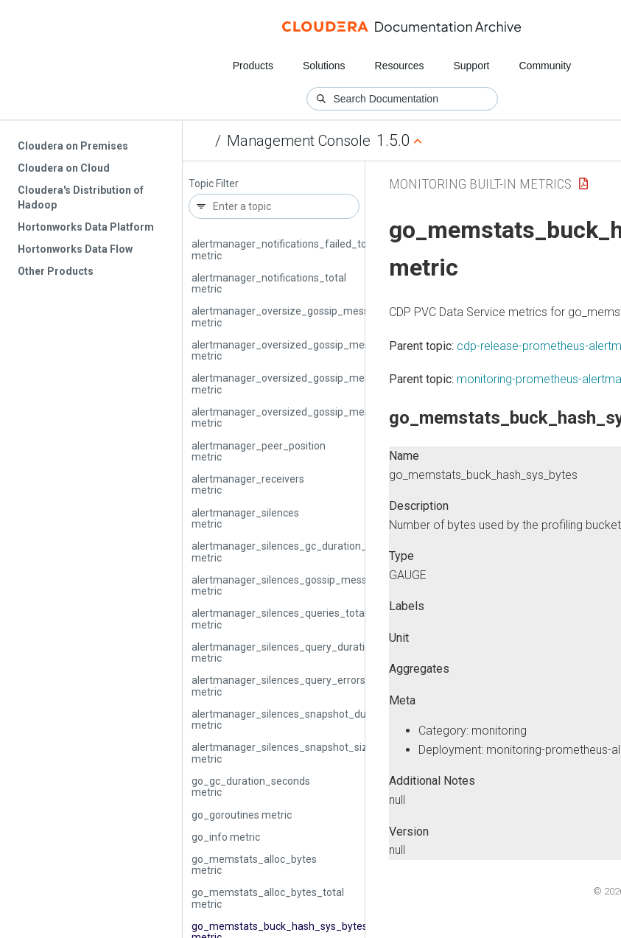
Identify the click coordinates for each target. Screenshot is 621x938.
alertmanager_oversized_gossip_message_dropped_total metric (328, 350)
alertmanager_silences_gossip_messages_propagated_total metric (334, 585)
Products (253, 65)
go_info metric (226, 837)
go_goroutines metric (242, 815)
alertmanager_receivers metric (248, 484)
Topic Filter (214, 183)
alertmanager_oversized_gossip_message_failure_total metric (324, 383)
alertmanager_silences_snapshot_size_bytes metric (298, 752)
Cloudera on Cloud (64, 168)
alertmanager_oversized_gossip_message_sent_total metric (319, 417)
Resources (399, 65)
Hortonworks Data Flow (75, 249)
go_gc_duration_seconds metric (251, 786)
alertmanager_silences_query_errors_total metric (292, 685)
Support (471, 65)
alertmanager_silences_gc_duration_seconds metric (299, 551)
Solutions (324, 65)
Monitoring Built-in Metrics (480, 183)
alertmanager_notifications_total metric (269, 283)
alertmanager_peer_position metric (259, 451)
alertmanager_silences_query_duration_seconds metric (306, 652)
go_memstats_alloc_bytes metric (254, 864)
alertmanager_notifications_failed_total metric (285, 249)
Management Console (299, 141)
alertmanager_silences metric (245, 518)
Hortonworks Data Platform (86, 227)
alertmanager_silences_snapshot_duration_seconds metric (315, 719)
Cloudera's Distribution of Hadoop (81, 197)
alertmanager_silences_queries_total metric (279, 618)
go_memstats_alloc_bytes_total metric (268, 897)
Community (545, 65)
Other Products (56, 271)
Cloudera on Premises (73, 146)
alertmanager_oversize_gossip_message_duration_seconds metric (334, 316)
